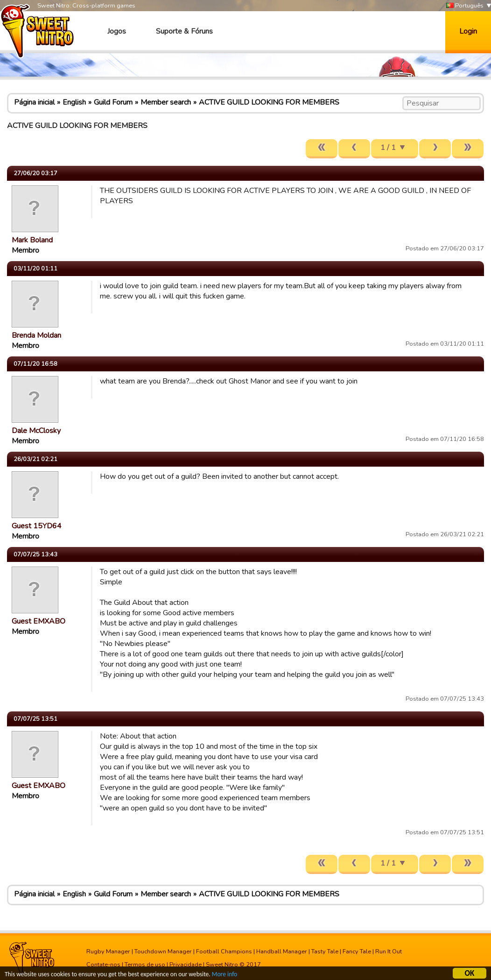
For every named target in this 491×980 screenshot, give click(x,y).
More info (224, 976)
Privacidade (185, 964)
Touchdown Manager (163, 951)
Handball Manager (281, 951)
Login (468, 31)
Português (465, 5)
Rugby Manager (108, 951)
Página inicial (34, 102)
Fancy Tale (357, 951)
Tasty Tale (324, 951)
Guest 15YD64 (37, 526)
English (74, 102)
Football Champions (224, 951)
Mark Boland (32, 240)
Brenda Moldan (36, 335)
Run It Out (388, 951)
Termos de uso (145, 964)
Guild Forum (113, 102)
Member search (165, 102)
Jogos (116, 31)
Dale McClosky (36, 431)
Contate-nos (103, 964)
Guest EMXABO (38, 621)
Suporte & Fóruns (184, 31)
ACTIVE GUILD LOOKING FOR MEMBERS (269, 102)
